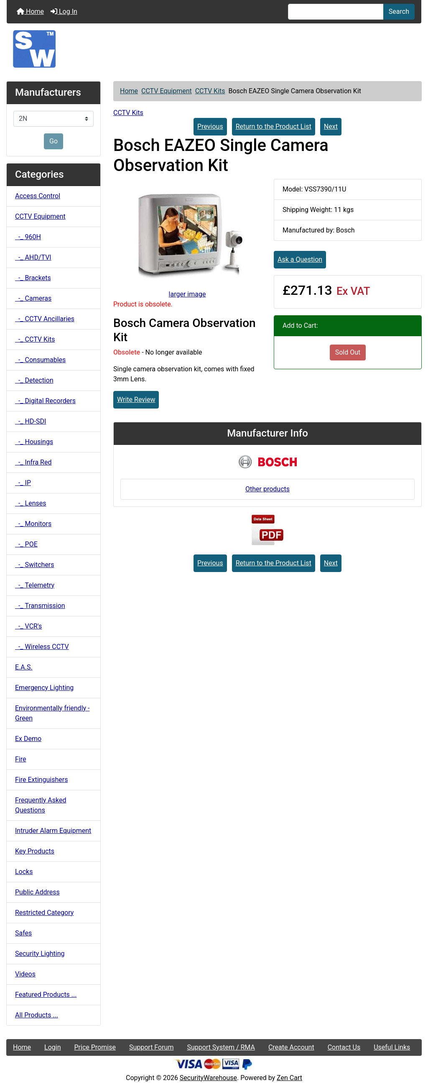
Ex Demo (28, 739)
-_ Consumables (40, 360)
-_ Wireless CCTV (42, 647)
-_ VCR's (28, 626)
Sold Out (348, 352)
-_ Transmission (40, 606)
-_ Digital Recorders (45, 401)
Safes (23, 933)
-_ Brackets (33, 278)
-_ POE (26, 544)
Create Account (291, 1047)
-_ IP (23, 483)
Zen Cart (289, 1078)
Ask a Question (300, 259)
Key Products (34, 851)
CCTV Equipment (166, 91)
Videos (25, 974)
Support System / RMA (221, 1047)
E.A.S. (24, 667)
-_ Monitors (33, 524)
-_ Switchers (34, 565)
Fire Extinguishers (41, 780)
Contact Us (344, 1047)
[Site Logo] (214, 49)
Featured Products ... (46, 995)
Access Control (37, 196)
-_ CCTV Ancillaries (44, 319)
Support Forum (151, 1047)
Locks (24, 872)
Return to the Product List (273, 126)
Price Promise (95, 1047)
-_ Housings (34, 442)
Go (53, 141)
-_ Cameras (33, 298)
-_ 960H (28, 237)
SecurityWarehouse (208, 1078)
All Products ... (36, 1015)
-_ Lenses (30, 503)
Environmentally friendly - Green (52, 713)
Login (52, 1047)
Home (30, 11)
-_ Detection (34, 380)
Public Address (37, 892)
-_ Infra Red (33, 462)
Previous (210, 126)
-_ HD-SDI (30, 421)
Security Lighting (40, 954)
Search (399, 11)
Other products (267, 489)
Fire (20, 759)
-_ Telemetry (34, 585)
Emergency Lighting (44, 688)
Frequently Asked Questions (40, 805)
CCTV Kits (210, 91)
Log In (64, 11)
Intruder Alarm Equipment (53, 831)
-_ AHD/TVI (33, 257)
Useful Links (392, 1047)
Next (331, 126)
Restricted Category (44, 913)
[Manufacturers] (53, 119)
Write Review (136, 400)
